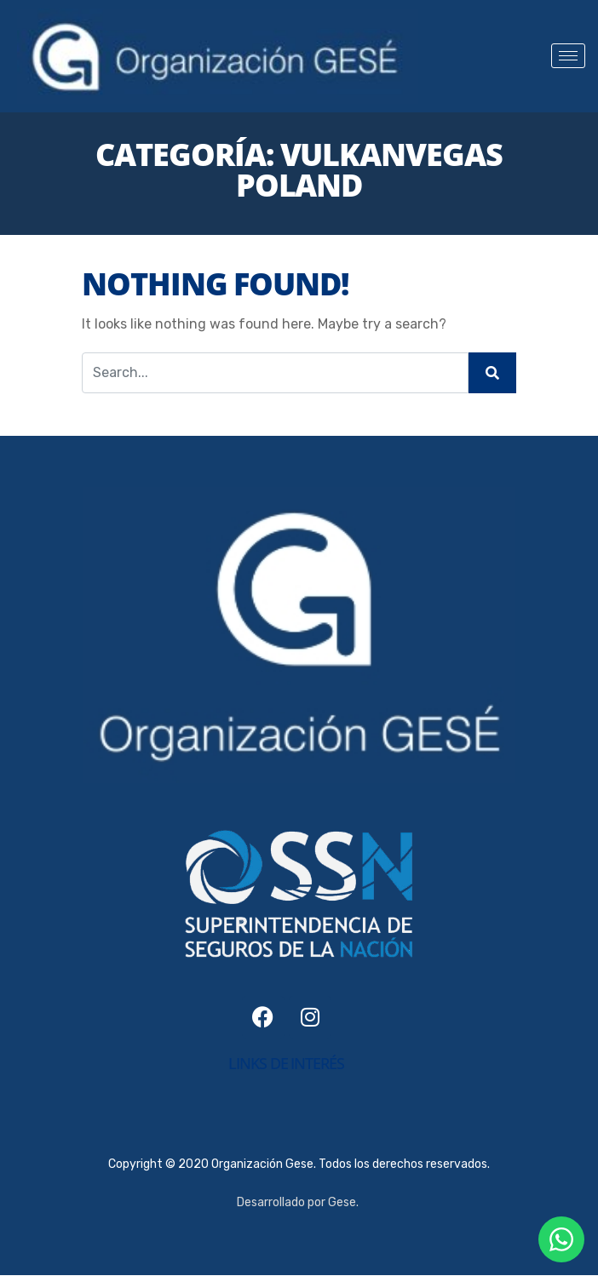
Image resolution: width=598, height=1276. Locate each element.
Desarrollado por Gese (296, 1202)
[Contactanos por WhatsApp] (561, 1239)
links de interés (286, 1063)
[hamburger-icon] (568, 55)
